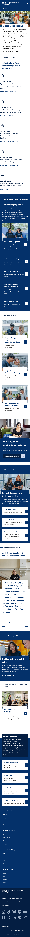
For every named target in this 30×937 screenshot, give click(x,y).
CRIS (4, 834)
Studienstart (4, 189)
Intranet (5, 857)
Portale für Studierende (9, 811)
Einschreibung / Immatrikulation (9, 165)
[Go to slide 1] (10, 622)
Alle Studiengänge (5, 115)
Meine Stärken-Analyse (6, 91)
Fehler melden (5, 905)
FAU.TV (4, 860)
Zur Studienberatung (8, 675)
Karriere (5, 880)
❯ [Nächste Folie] (26, 624)
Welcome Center (7, 841)
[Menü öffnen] (27, 4)
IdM (4, 863)
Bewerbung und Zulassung (7, 141)
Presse (4, 876)
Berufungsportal (7, 837)
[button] (15, 261)
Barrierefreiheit (14, 902)
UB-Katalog (6, 824)
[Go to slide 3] (20, 622)
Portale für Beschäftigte (9, 850)
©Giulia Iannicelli (19, 934)
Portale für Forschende (9, 830)
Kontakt (4, 899)
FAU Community (7, 883)
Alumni (4, 873)
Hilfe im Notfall (11, 899)
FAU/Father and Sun (7, 930)
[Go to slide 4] (15, 627)
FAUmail (5, 815)
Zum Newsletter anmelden (14, 456)
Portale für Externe (8, 869)
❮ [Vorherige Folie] (3, 624)
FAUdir (4, 854)
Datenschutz (5, 902)
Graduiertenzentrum (8, 844)
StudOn (5, 818)
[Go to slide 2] (15, 622)
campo (4, 821)
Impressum (19, 899)
